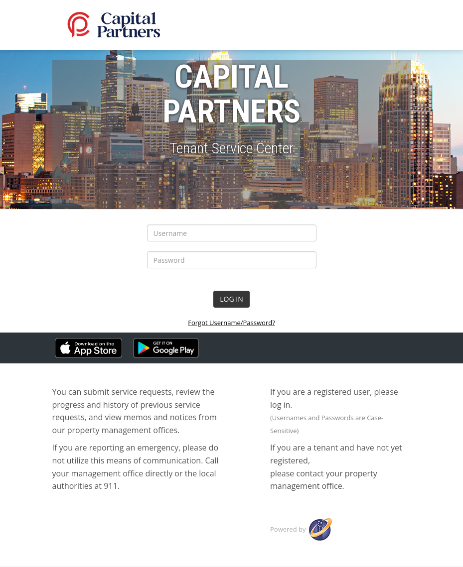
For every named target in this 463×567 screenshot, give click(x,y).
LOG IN (231, 299)
